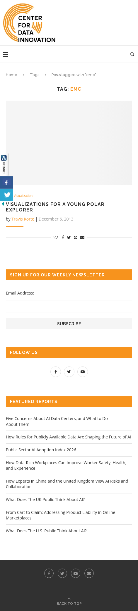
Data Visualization (19, 195)
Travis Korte (22, 219)
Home (11, 75)
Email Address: (20, 293)
